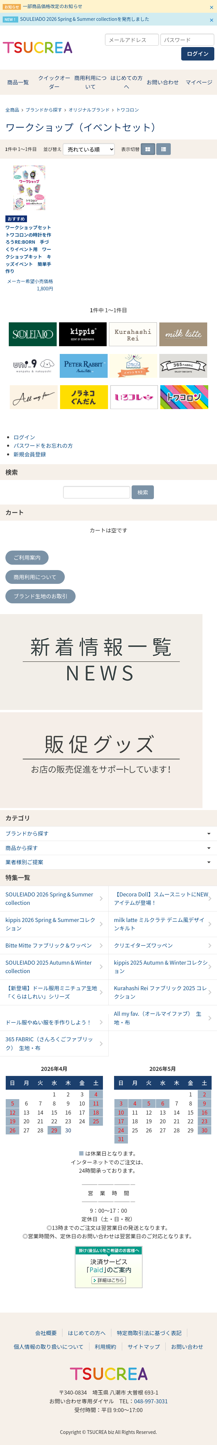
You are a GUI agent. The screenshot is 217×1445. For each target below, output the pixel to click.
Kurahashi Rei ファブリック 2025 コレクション (160, 992)
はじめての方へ (126, 82)
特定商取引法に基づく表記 (149, 1333)
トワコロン (127, 109)
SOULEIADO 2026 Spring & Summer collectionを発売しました (84, 18)
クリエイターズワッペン (143, 945)
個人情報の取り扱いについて (48, 1346)
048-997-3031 (151, 1401)
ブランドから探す (43, 109)
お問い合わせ (162, 82)
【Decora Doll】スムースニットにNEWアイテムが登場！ (161, 898)
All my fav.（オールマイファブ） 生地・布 (157, 1017)
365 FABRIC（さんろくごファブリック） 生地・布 (49, 1043)
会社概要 (46, 1333)
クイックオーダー (54, 82)
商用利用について (90, 82)
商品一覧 (18, 82)
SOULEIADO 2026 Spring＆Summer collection (49, 898)
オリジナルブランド (89, 109)
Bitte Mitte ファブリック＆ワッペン (48, 945)
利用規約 (105, 1346)
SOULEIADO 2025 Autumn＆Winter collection (48, 966)
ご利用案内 (26, 557)
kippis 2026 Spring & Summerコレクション (50, 924)
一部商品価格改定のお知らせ (52, 6)
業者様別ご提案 (24, 862)
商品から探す (21, 848)
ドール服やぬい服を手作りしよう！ (48, 1022)
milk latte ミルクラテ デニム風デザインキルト (159, 924)
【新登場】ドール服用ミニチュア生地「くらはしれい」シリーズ (51, 992)
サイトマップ (144, 1346)
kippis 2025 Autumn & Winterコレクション (161, 966)
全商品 (12, 109)
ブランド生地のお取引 (40, 596)
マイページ (199, 82)
